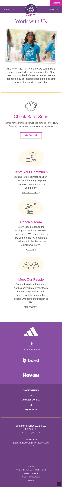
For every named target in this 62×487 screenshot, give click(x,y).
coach (31, 250)
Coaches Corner (31, 400)
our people (30, 307)
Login (31, 480)
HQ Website (31, 409)
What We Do (9, 9)
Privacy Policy (31, 473)
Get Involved (31, 135)
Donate (56, 3)
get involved (31, 192)
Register (53, 9)
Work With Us (31, 390)
